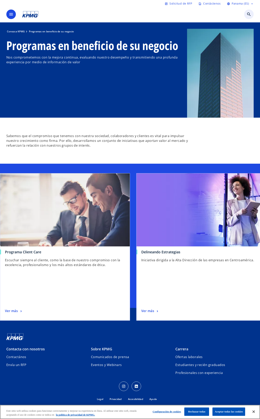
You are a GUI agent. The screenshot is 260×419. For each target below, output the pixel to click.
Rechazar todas (196, 411)
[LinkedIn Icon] (136, 386)
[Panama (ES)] (240, 4)
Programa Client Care (23, 252)
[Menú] (11, 14)
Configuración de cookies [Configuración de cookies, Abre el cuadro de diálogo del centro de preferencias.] (167, 411)
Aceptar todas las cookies (229, 411)
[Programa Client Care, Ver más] (14, 311)
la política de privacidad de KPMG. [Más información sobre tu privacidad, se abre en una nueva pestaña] (75, 414)
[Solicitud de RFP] (178, 4)
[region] (130, 412)
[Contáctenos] (209, 4)
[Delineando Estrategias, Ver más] (150, 311)
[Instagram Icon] (123, 386)
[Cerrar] (253, 411)
